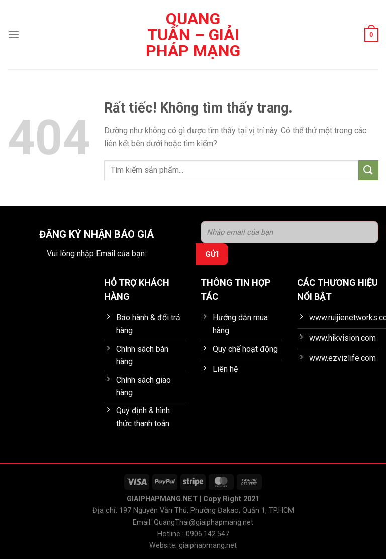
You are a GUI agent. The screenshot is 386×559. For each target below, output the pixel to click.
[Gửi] (368, 170)
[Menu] (14, 34)
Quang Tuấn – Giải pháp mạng (193, 35)
